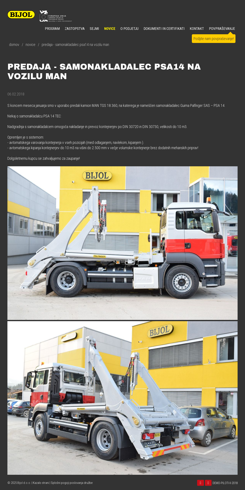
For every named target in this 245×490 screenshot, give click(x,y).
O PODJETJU (129, 28)
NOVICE (109, 28)
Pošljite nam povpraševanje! (214, 38)
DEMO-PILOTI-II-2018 (225, 483)
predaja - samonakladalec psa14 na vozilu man (75, 44)
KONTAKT (197, 28)
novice (30, 44)
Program (52, 28)
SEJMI (94, 28)
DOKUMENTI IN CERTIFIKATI (164, 28)
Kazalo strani (41, 483)
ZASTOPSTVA (75, 28)
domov (14, 44)
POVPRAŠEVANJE (222, 28)
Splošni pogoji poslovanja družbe (72, 483)
